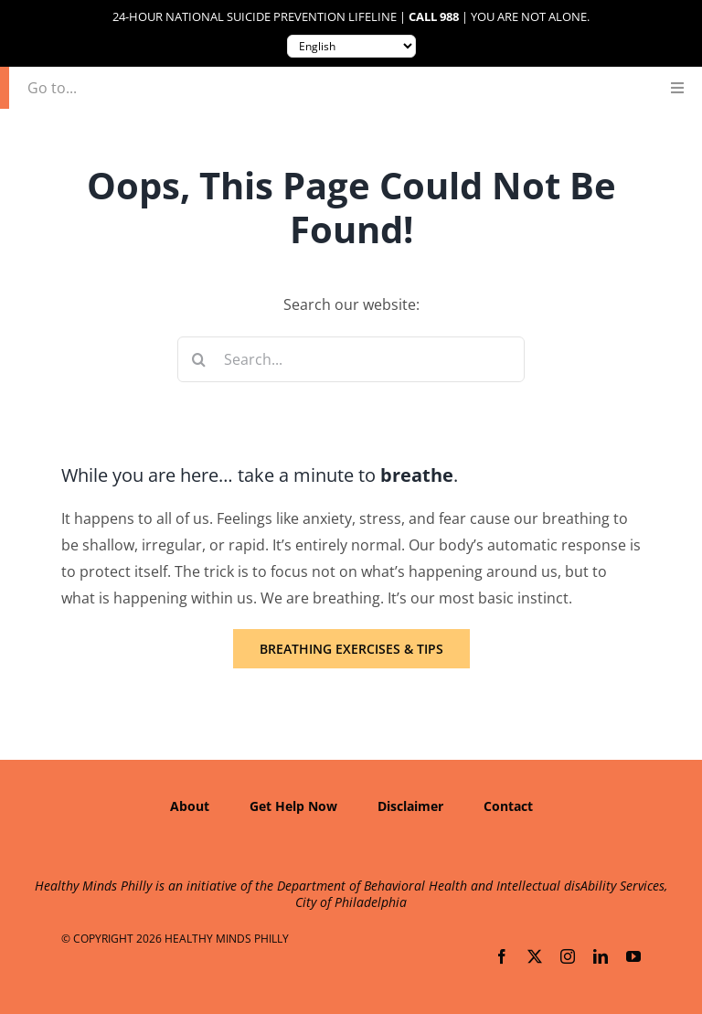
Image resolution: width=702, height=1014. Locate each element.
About (189, 806)
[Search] (200, 359)
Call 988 (434, 17)
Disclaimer (410, 806)
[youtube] (633, 956)
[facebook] (502, 956)
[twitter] (534, 956)
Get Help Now (293, 806)
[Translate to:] (351, 46)
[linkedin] (600, 956)
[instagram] (567, 956)
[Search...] (351, 359)
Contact (508, 806)
